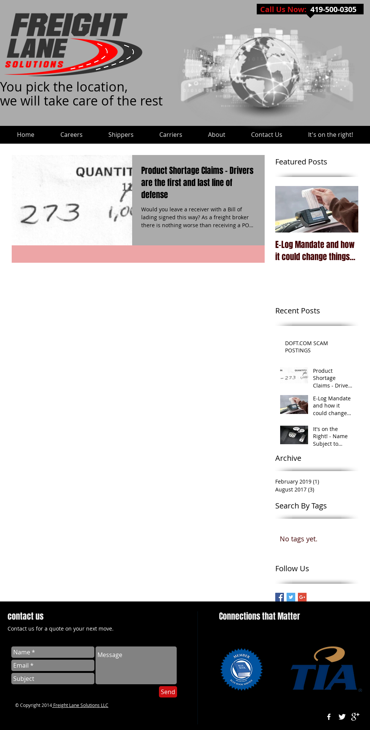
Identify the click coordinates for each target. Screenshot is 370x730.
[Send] (168, 691)
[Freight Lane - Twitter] (291, 597)
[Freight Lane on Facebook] (279, 597)
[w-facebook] (329, 717)
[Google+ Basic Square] (302, 597)
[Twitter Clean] (342, 717)
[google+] (355, 717)
